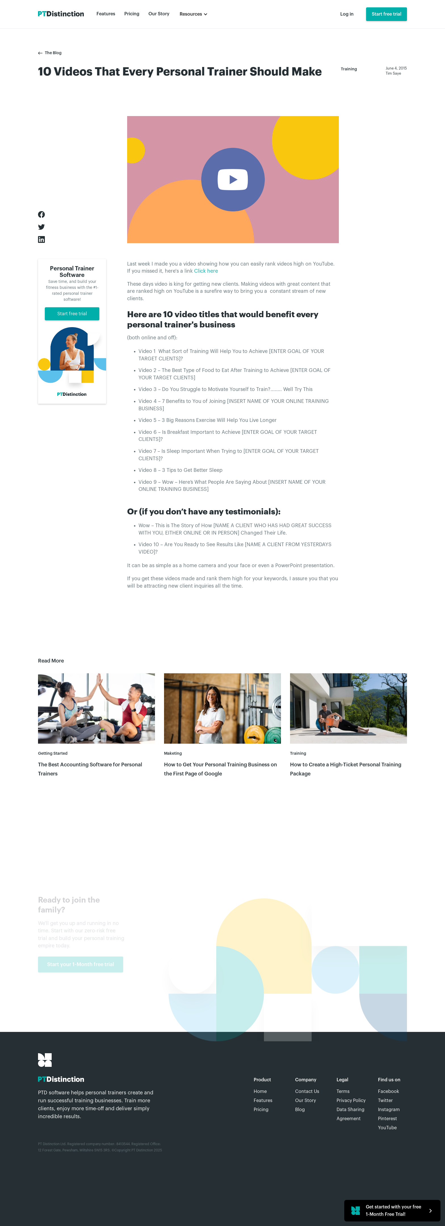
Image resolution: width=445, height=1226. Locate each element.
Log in (347, 14)
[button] (193, 14)
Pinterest (387, 1118)
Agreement (349, 1118)
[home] (61, 14)
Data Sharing (350, 1109)
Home (260, 1091)
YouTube (387, 1128)
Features (105, 14)
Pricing (131, 14)
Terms (343, 1091)
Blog (300, 1109)
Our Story (158, 14)
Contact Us (307, 1091)
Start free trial (386, 14)
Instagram (389, 1109)
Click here (206, 271)
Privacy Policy (351, 1100)
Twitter (385, 1100)
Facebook (388, 1091)
